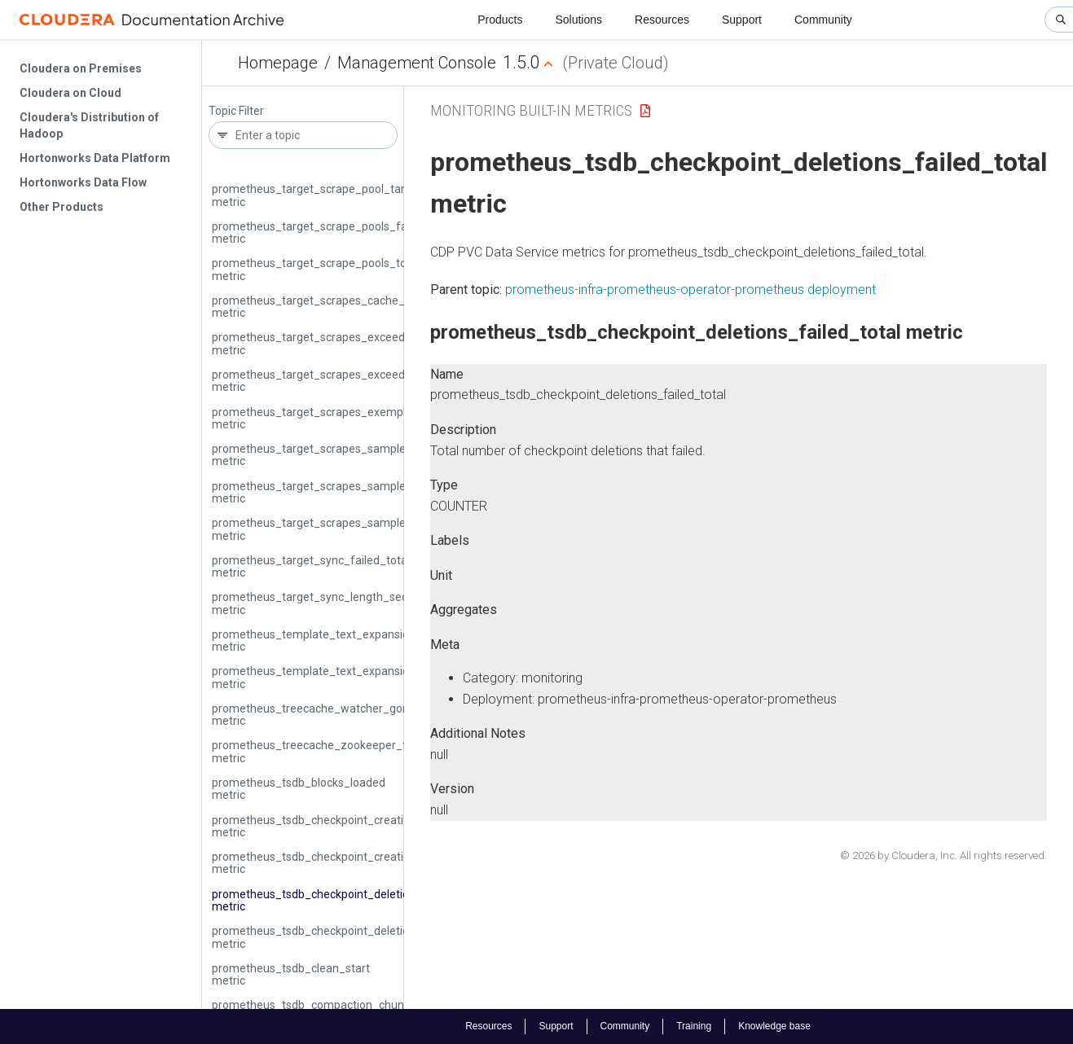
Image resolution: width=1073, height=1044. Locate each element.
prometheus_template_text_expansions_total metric (331, 677)
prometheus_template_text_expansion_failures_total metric (351, 640)
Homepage (278, 62)
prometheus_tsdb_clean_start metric (291, 974)
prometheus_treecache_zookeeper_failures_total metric (342, 751)
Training (693, 1026)
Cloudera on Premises (81, 68)
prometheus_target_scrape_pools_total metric (316, 269)
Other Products (61, 206)
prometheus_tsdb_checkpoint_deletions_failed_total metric (349, 900)
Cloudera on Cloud (70, 92)
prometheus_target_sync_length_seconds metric (322, 603)
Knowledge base (774, 1026)
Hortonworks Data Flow (83, 182)
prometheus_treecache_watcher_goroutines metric (328, 714)
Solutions (578, 19)
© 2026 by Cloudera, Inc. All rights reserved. (943, 855)
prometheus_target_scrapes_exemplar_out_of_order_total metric (367, 418)
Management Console (416, 62)
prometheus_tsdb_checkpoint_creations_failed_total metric (350, 826)
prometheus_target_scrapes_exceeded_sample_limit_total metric (366, 380)
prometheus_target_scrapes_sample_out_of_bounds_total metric (367, 492)
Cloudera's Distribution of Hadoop (89, 125)
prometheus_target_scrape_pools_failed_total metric (333, 232)
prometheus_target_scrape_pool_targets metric (320, 195)
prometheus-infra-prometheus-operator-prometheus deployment (690, 289)
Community (823, 19)
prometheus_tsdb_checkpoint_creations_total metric (332, 862)
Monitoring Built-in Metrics (531, 110)
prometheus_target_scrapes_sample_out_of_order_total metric (362, 529)
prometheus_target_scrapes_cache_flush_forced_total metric (356, 306)
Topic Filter (236, 111)
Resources (662, 19)
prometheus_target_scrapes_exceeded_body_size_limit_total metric (374, 343)
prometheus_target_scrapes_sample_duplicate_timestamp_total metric (382, 454)
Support (742, 19)
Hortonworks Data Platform (95, 157)
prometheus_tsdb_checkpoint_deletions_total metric (331, 937)
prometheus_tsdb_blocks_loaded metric (298, 788)
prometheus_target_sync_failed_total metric (311, 566)
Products (499, 19)
